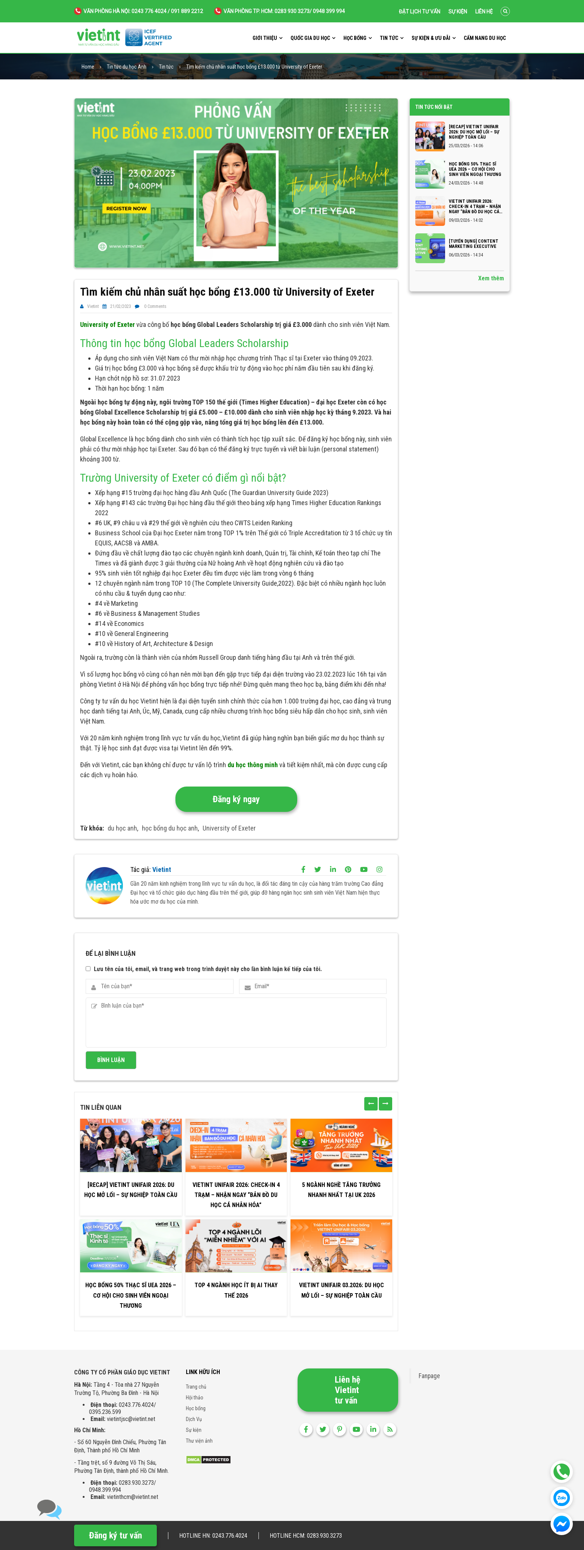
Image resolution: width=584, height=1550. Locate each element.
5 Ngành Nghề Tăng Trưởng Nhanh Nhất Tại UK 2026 (341, 1189)
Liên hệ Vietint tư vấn (347, 1390)
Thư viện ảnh (199, 1441)
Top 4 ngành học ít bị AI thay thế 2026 (235, 1290)
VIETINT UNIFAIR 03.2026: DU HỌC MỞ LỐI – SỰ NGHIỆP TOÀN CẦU (341, 1290)
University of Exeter (229, 828)
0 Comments (155, 306)
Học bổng (354, 38)
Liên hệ (484, 12)
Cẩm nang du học (485, 38)
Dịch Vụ (194, 1419)
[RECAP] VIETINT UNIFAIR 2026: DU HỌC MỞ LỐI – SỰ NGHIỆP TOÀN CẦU (130, 1189)
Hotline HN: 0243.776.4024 (213, 1535)
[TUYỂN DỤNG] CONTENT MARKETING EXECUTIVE (473, 244)
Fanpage (429, 1376)
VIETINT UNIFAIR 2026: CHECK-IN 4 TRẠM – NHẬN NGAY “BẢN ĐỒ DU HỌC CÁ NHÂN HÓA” (236, 1195)
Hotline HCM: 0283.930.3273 (306, 1535)
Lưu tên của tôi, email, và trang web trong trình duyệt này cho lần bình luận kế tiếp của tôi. (208, 969)
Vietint (93, 306)
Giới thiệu (265, 38)
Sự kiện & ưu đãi (431, 38)
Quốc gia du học (310, 38)
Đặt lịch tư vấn (419, 12)
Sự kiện (457, 12)
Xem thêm (491, 278)
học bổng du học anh (170, 828)
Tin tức (389, 38)
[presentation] (371, 1103)
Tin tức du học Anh (126, 67)
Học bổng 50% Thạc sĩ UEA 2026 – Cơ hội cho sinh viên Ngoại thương (130, 1295)
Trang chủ (196, 1387)
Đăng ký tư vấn (115, 1535)
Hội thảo (194, 1398)
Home (88, 67)
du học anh (122, 828)
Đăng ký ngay (236, 799)
